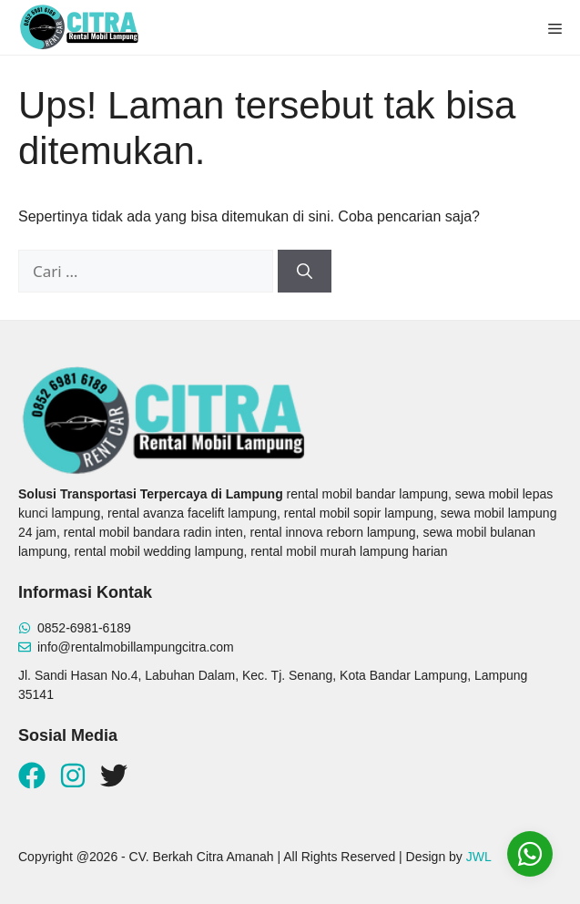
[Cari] (304, 271)
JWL (479, 856)
